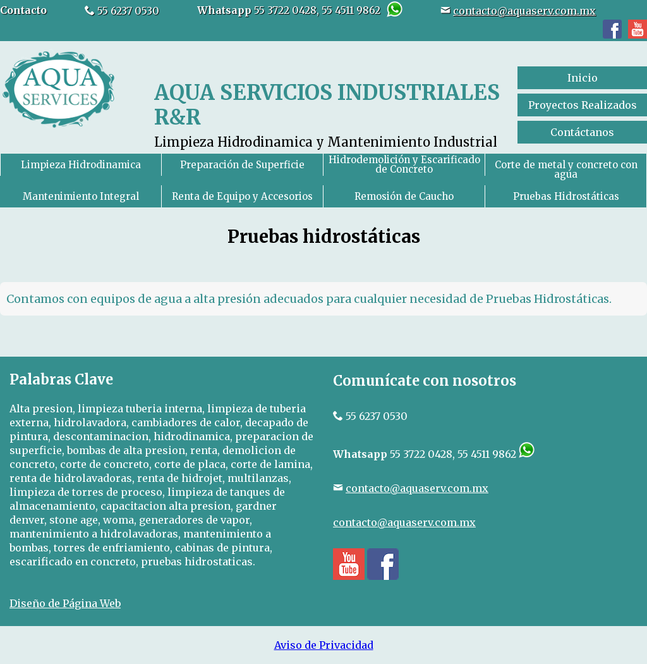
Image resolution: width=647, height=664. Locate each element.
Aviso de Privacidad (323, 645)
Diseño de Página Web (65, 603)
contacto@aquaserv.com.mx (524, 10)
